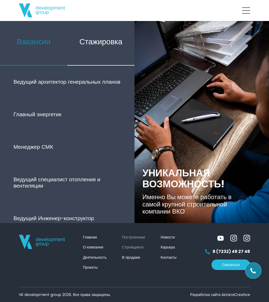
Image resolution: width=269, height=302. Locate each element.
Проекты (90, 267)
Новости (168, 237)
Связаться (231, 264)
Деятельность (95, 257)
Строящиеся (132, 247)
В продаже (131, 257)
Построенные (133, 237)
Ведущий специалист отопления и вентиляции (56, 182)
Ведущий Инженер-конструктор (53, 218)
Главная (90, 237)
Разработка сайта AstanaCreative (220, 294)
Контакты (168, 257)
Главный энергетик (37, 114)
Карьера (168, 247)
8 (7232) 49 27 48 (227, 251)
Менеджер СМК (33, 147)
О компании (93, 247)
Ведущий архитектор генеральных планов (66, 82)
